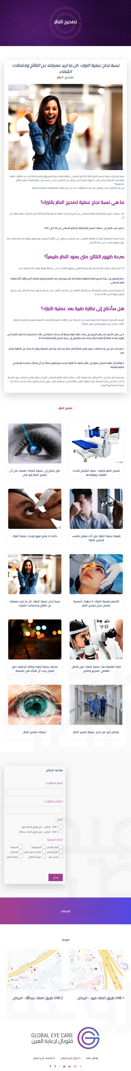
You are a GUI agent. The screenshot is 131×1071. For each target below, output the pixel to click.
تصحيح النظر (52, 852)
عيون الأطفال (34, 857)
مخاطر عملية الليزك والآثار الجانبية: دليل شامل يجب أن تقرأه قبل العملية (35, 668)
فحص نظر (53, 857)
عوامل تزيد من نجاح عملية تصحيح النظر (96, 732)
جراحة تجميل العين (32, 852)
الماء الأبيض (52, 847)
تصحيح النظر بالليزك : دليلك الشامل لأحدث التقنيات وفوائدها (96, 472)
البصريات (14, 852)
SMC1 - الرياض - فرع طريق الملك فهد (39, 827)
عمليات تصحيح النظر (34, 732)
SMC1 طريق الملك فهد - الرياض (100, 998)
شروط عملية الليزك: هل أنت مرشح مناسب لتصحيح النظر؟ (96, 538)
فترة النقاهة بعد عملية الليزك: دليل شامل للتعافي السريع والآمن (96, 668)
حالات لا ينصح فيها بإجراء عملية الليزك (34, 536)
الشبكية (14, 847)
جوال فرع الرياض (69, 1058)
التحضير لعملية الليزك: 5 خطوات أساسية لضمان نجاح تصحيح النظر (96, 603)
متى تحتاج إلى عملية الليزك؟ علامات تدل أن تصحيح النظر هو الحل (35, 472)
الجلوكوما (36, 847)
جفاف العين (12, 857)
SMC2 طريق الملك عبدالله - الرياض (38, 998)
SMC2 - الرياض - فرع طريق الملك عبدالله (38, 832)
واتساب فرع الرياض (42, 1058)
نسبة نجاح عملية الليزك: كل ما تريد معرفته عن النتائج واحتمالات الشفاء (35, 603)
